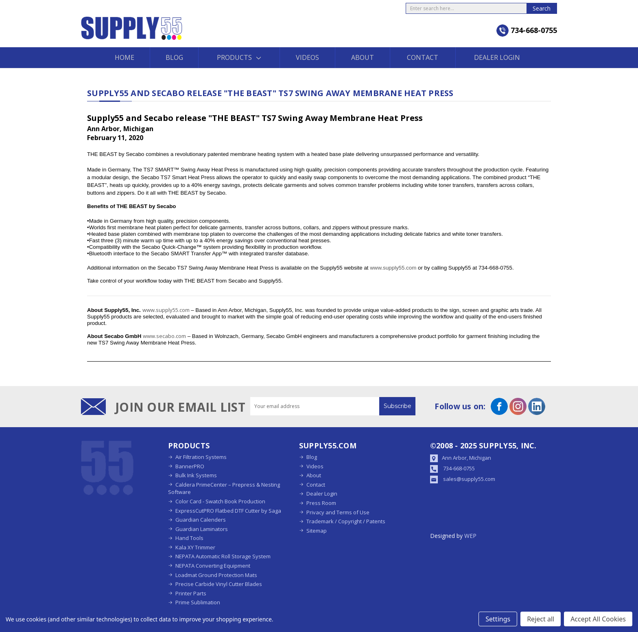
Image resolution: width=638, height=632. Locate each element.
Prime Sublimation (197, 602)
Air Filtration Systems (201, 457)
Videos (307, 57)
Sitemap (316, 530)
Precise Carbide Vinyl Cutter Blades (218, 584)
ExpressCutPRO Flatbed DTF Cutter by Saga (228, 510)
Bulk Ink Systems (196, 475)
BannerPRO (189, 466)
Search (542, 8)
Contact (422, 57)
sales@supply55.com (469, 479)
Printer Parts (190, 593)
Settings (497, 618)
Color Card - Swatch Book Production (220, 501)
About (362, 57)
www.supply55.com (394, 268)
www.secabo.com (164, 336)
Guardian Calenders (200, 519)
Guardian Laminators (201, 529)
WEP (470, 536)
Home (124, 57)
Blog (174, 57)
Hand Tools (189, 538)
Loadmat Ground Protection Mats (216, 575)
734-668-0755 (459, 468)
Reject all (540, 618)
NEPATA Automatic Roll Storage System (223, 556)
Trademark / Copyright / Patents (345, 521)
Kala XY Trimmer (195, 547)
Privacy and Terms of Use (337, 512)
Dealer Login (497, 57)
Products (239, 57)
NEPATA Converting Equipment (212, 565)
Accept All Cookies (598, 618)
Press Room (321, 503)
